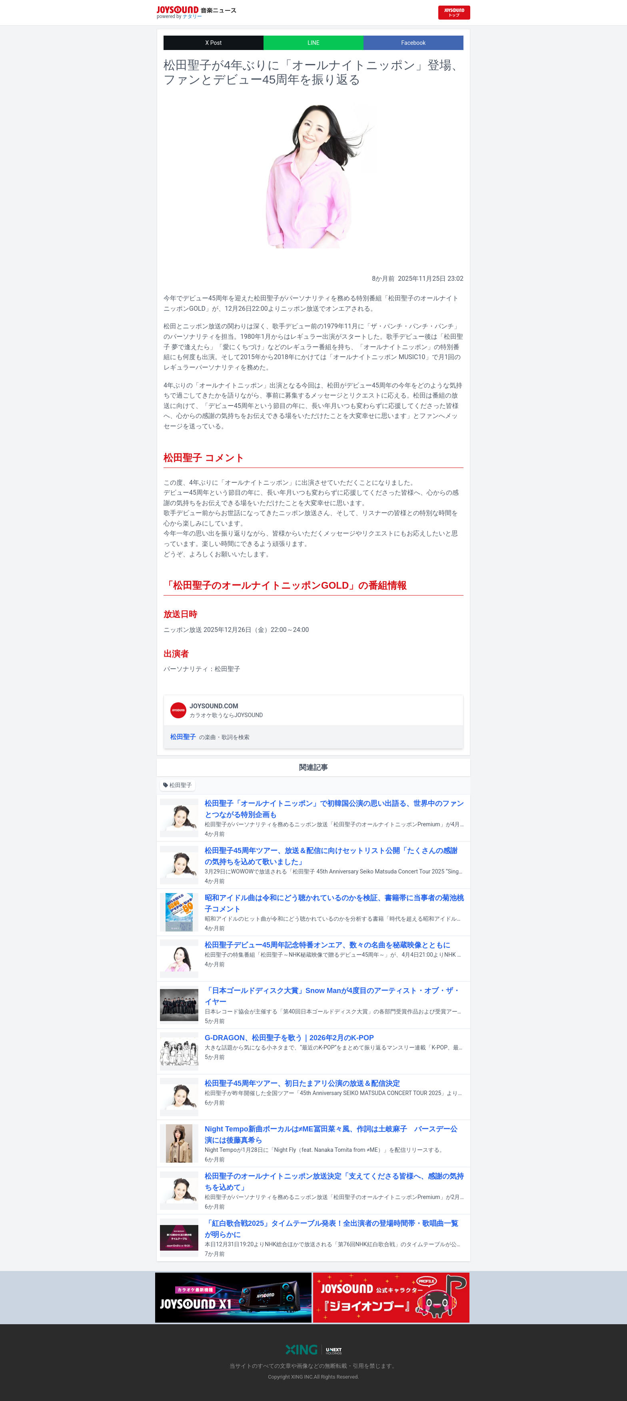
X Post (214, 43)
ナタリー (192, 16)
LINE (313, 43)
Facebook (413, 43)
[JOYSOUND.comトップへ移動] (454, 13)
